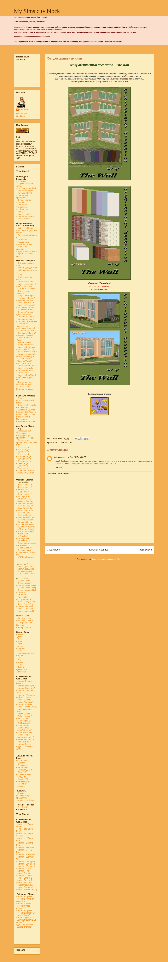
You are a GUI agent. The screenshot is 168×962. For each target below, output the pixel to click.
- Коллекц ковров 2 (25, 319)
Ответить (58, 467)
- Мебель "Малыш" (25, 300)
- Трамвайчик (22, 242)
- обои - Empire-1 (24, 878)
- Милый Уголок (23, 214)
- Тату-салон (22, 239)
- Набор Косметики (25, 345)
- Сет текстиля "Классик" (23, 292)
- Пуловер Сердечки (25, 527)
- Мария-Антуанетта (25, 653)
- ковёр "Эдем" (23, 915)
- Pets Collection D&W (26, 349)
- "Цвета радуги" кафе (26, 251)
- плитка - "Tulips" (24, 875)
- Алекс (19, 641)
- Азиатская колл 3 (25, 739)
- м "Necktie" (22, 536)
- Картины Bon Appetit (26, 366)
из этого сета (127, 79)
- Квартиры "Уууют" (25, 190)
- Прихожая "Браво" (25, 310)
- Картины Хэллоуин (25, 347)
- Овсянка (20, 763)
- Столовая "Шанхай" (26, 333)
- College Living (23, 359)
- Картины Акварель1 (26, 282)
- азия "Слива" (23, 728)
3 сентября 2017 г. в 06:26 (74, 457)
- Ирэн (19, 639)
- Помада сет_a (23, 456)
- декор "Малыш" (24, 927)
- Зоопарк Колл (23, 496)
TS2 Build (63, 442)
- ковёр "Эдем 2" (24, 917)
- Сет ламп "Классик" (26, 289)
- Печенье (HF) (23, 781)
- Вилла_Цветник (24, 200)
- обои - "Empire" (24, 700)
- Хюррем (20, 648)
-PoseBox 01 (22, 807)
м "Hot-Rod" (23, 534)
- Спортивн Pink (23, 599)
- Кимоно (20, 592)
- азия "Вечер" (23, 725)
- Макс (19, 644)
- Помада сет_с (23, 461)
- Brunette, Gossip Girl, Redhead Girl (26, 406)
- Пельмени (21, 765)
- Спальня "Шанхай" (25, 331)
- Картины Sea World (26, 375)
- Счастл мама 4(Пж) (26, 588)
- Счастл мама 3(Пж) (26, 585)
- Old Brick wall (23, 723)
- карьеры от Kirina (25, 800)
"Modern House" (24, 342)
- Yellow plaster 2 (24, 716)
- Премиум (21, 181)
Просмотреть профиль (22, 114)
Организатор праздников (23, 796)
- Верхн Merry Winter (26, 602)
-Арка (19, 340)
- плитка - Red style (25, 847)
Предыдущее (145, 549)
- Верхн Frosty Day (25, 604)
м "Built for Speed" (25, 529)
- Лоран (19, 655)
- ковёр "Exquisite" (24, 896)
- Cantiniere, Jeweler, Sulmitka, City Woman (26, 411)
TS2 (56, 442)
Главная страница (98, 549)
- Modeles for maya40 (26, 421)
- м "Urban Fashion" (25, 557)
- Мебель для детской (26, 268)
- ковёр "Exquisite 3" (25, 913)
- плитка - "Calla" (24, 868)
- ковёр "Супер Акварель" (23, 907)
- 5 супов (20, 786)
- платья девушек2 (25, 569)
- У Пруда (20, 211)
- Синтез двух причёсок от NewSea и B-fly (27, 442)
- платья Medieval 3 (25, 611)
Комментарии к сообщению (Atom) (107, 559)
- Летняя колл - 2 (24, 487)
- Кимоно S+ (22, 595)
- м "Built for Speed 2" (26, 531)
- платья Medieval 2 (25, 609)
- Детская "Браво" (24, 314)
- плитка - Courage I (25, 861)
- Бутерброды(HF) (24, 770)
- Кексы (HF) (22, 779)
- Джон (19, 637)
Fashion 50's (23, 597)
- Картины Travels (24, 368)
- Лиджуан (21, 672)
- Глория (20, 202)
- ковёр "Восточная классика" (25, 900)
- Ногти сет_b (22, 449)
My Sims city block (37, 11)
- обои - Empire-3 (24, 882)
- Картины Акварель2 (26, 284)
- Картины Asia (23, 373)
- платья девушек (24, 566)
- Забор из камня (24, 286)
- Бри (18, 658)
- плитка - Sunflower (25, 854)
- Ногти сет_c (22, 452)
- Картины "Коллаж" (25, 305)
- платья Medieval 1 (25, 606)
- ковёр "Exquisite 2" (25, 910)
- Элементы (22, 324)
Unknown (58, 457)
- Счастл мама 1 (24, 581)
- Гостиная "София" (25, 298)
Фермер (20, 793)
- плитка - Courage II (25, 864)
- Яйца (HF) (21, 772)
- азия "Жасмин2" (24, 732)
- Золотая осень (23, 618)
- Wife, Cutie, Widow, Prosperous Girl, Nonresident (25, 416)
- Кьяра (20, 665)
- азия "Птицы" (23, 735)
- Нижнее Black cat (25, 517)
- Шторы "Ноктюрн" (25, 296)
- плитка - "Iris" (23, 871)
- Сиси (19, 651)
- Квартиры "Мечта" (25, 216)
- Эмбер (20, 667)
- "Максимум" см (24, 244)
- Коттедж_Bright (24, 193)
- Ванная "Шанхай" (25, 335)
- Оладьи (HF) (22, 777)
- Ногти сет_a (22, 447)
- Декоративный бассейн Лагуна (23, 383)
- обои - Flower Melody (26, 707)
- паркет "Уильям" (24, 702)
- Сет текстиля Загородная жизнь (25, 388)
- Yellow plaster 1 (24, 714)
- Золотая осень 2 (24, 620)
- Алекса (20, 646)
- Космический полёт (26, 354)
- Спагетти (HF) (23, 774)
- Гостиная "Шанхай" (26, 328)
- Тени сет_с (22, 468)
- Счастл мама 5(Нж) (26, 590)
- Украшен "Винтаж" (25, 473)
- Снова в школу (24, 548)
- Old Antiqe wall (23, 721)
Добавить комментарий (59, 474)
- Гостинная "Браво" (25, 307)
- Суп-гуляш (22, 760)
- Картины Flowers (24, 370)
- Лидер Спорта (23, 627)
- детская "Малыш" (25, 924)
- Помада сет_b (23, 459)
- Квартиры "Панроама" (21, 205)
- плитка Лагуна (23, 744)
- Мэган (19, 662)
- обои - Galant (23, 873)
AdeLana (23, 110)
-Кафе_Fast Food (24, 228)
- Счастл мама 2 (24, 583)
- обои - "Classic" (24, 697)
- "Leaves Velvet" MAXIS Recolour (24, 362)
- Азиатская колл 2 (25, 737)
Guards (20, 398)
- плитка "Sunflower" (25, 688)
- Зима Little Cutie (24, 510)
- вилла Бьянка (23, 218)
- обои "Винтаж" (23, 742)
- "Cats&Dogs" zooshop (22, 247)
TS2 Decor (73, 442)
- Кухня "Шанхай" (24, 338)
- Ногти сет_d (22, 454)
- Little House (22, 209)
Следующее (53, 549)
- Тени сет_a (22, 463)
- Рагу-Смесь (22, 767)
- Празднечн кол (23, 550)
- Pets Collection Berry (26, 352)
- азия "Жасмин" (24, 730)
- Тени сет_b (22, 466)
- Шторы (20, 275)
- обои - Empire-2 (24, 880)
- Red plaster (22, 718)
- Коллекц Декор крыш (26, 321)
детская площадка (25, 356)
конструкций (22, 326)
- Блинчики (21, 784)
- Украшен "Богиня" (25, 470)
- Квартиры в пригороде (22, 196)
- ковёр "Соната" (24, 903)
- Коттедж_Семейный (26, 188)
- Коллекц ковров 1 (25, 317)
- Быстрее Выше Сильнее (24, 624)
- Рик (18, 660)
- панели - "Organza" (25, 695)
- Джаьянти (21, 669)
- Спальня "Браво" (25, 312)
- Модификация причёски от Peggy (25, 436)
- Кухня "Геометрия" (26, 303)
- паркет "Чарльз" (24, 704)
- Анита (19, 634)
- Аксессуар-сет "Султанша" (23, 432)
